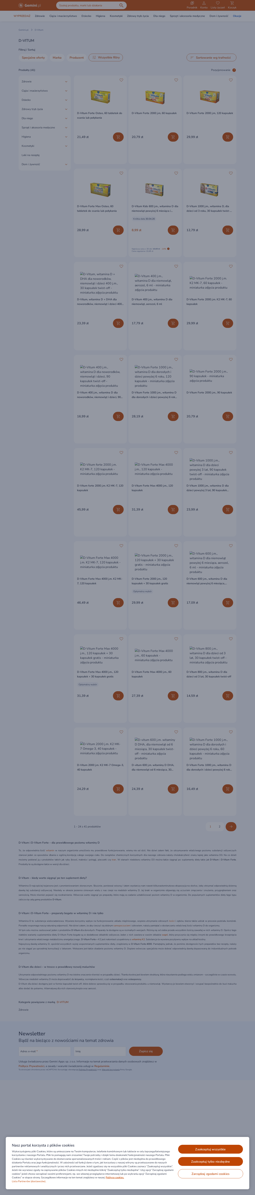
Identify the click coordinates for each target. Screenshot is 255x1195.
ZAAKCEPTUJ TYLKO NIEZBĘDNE (210, 1162)
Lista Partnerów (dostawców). (29, 1181)
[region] (127, 1163)
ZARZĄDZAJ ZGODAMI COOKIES (211, 1174)
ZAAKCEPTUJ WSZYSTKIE (210, 1149)
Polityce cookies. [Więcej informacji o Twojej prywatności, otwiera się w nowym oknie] (115, 1177)
